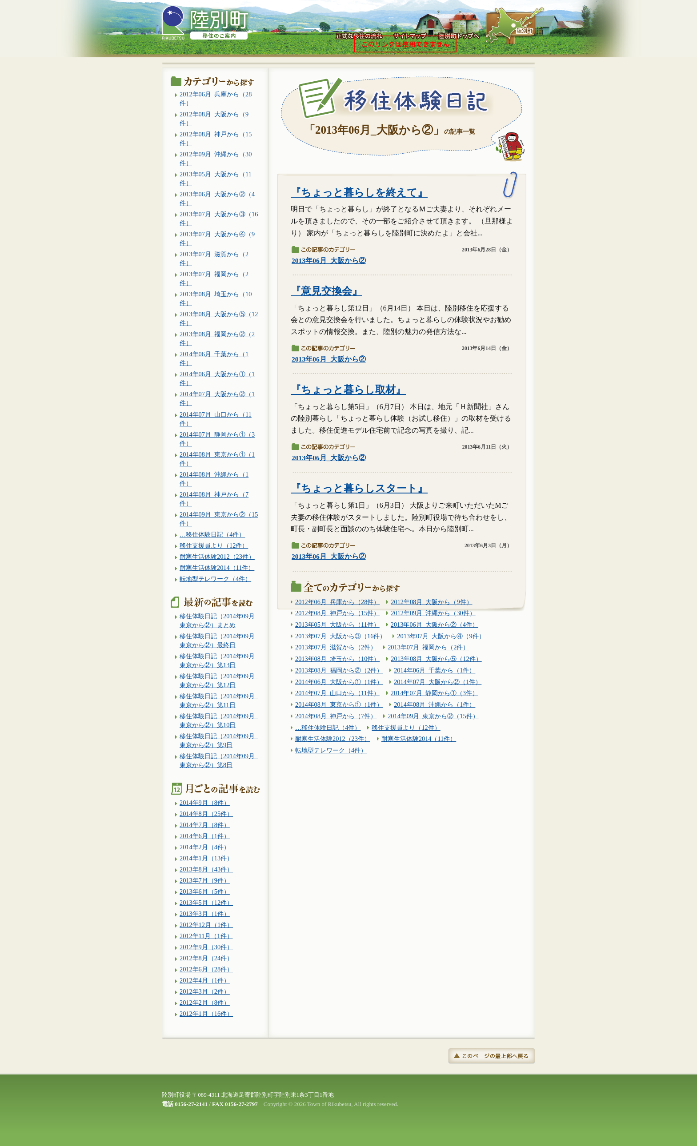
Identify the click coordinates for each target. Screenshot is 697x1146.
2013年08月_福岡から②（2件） (339, 670)
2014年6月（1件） (205, 836)
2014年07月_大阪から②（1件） (437, 681)
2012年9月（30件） (206, 947)
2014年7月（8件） (205, 824)
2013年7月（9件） (205, 880)
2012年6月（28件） (206, 969)
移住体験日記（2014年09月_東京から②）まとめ (219, 621)
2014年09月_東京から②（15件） (433, 716)
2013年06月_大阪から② (329, 260)
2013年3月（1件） (205, 913)
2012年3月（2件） (205, 991)
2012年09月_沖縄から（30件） (433, 613)
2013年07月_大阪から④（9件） (441, 636)
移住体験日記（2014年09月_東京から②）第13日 (219, 660)
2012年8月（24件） (206, 958)
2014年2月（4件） (205, 847)
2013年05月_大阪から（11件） (337, 624)
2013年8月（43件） (206, 869)
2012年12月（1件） (206, 924)
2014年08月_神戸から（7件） (336, 716)
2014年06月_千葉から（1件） (434, 670)
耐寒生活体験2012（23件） (332, 738)
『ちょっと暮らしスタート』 (359, 488)
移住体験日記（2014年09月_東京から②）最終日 (219, 641)
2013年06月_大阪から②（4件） (434, 624)
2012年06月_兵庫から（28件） (337, 601)
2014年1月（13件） (206, 858)
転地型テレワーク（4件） (331, 750)
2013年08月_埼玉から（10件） (337, 658)
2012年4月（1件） (205, 980)
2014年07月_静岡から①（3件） (434, 692)
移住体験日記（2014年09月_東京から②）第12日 (219, 680)
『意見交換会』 (326, 291)
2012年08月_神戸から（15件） (337, 613)
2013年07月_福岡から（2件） (428, 647)
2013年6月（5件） (205, 891)
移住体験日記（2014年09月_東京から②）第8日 (219, 760)
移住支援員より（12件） (406, 727)
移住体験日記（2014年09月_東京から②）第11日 (219, 700)
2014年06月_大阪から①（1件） (339, 681)
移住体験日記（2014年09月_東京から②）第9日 (219, 740)
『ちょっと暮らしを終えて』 (359, 192)
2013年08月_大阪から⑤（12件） (436, 658)
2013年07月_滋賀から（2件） (336, 647)
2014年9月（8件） (205, 802)
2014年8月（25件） (206, 813)
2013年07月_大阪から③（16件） (340, 636)
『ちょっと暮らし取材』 (348, 389)
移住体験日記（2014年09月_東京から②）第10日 (219, 720)
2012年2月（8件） (205, 1002)
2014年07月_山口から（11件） (337, 692)
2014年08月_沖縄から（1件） (434, 704)
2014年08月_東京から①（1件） (339, 704)
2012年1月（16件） (206, 1013)
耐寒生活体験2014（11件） (418, 738)
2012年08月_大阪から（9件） (431, 601)
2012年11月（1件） (206, 935)
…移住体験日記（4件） (328, 727)
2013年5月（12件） (206, 902)
